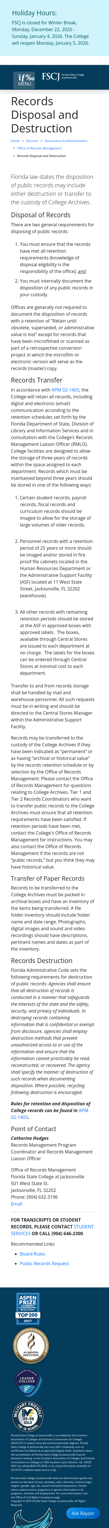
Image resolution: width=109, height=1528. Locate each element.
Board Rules (32, 1254)
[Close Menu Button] (24, 80)
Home (15, 141)
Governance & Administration (66, 141)
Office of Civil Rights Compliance (34, 1497)
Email (17, 1204)
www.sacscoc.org (45, 1470)
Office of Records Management (39, 148)
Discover (32, 141)
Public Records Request (44, 1263)
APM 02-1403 (65, 390)
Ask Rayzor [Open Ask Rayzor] (83, 1513)
